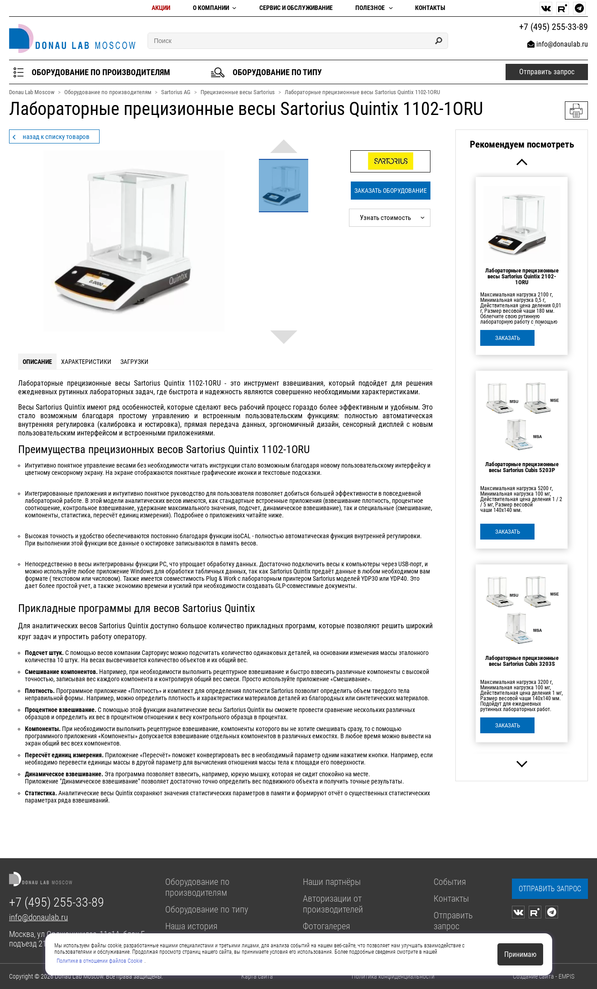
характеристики (86, 361)
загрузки (134, 361)
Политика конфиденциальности (393, 976)
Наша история (191, 926)
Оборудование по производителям (197, 887)
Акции (161, 8)
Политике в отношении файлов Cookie (99, 961)
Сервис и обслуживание (296, 8)
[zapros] (550, 889)
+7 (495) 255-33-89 (56, 902)
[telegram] (579, 8)
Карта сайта (257, 976)
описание (37, 361)
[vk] (546, 8)
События (450, 881)
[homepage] (72, 38)
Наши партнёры (332, 881)
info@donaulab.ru (562, 44)
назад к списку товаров (56, 137)
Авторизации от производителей (333, 904)
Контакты (430, 8)
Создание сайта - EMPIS (543, 976)
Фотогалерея (326, 926)
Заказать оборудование (390, 190)
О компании (211, 8)
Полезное (370, 8)
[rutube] (562, 8)
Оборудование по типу (206, 909)
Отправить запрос (453, 921)
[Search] (439, 40)
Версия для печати (576, 110)
